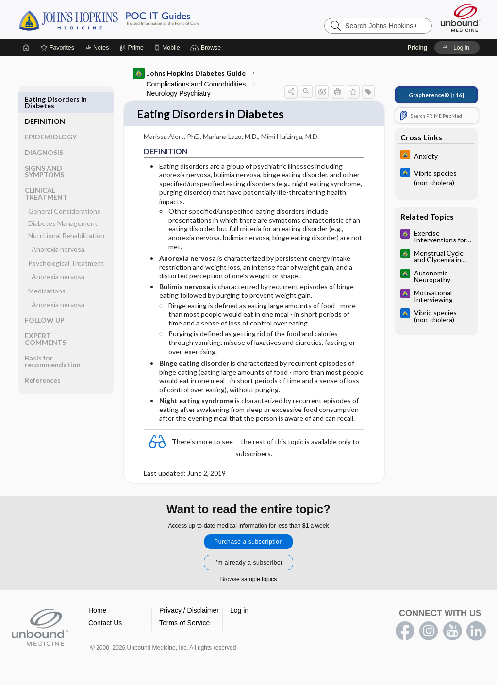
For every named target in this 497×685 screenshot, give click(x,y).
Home (97, 611)
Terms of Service (184, 623)
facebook (404, 631)
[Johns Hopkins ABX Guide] (436, 177)
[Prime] (131, 47)
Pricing (417, 47)
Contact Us (105, 623)
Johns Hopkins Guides (138, 19)
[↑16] (436, 95)
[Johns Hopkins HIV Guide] (436, 156)
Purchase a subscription (248, 542)
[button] (207, 47)
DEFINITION (45, 99)
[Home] (26, 47)
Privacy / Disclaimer (189, 611)
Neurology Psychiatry (179, 93)
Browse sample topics (248, 579)
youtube (452, 631)
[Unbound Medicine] (460, 17)
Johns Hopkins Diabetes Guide (189, 73)
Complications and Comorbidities (196, 84)
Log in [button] (239, 611)
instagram (428, 631)
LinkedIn (476, 631)
